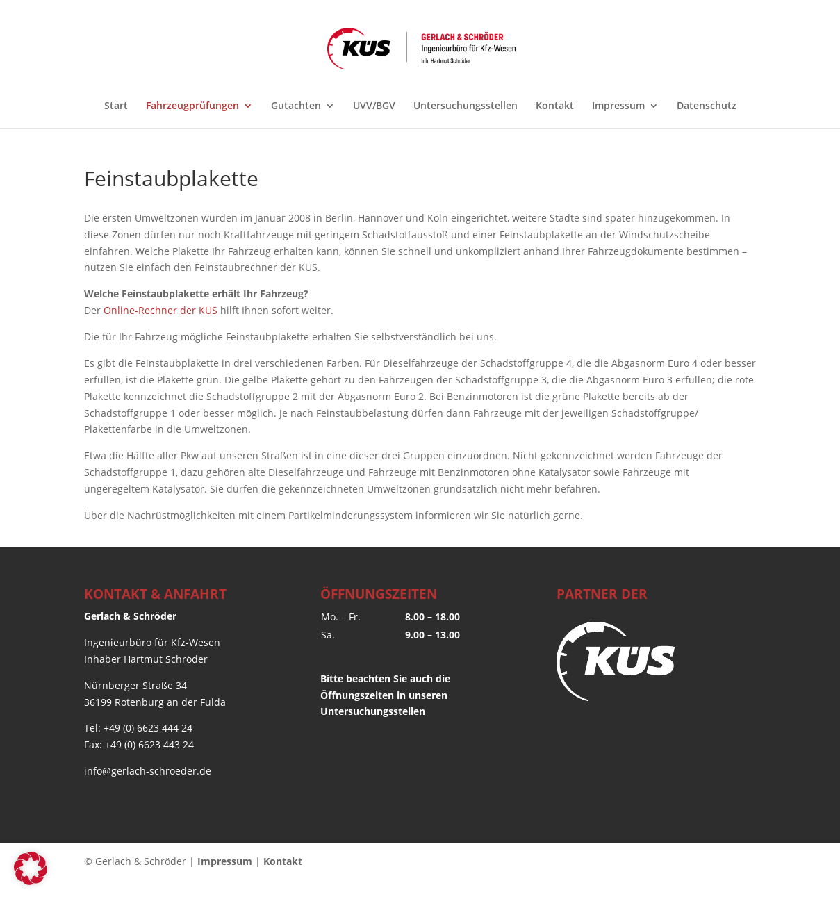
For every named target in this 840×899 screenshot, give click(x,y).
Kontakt (555, 106)
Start (116, 106)
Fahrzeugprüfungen (192, 106)
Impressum (618, 106)
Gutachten (296, 106)
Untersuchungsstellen (465, 106)
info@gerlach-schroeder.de (147, 770)
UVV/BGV (374, 106)
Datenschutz (706, 106)
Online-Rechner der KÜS (160, 310)
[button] (30, 868)
